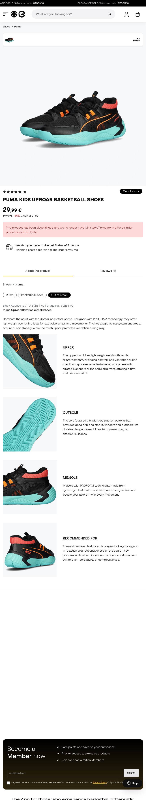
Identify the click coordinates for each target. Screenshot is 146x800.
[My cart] (137, 14)
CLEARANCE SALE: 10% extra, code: (105, 3)
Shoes (6, 26)
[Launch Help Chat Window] (132, 783)
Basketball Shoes (32, 294)
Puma (17, 26)
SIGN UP (131, 773)
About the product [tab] (37, 270)
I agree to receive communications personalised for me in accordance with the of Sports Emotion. (68, 782)
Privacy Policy (100, 782)
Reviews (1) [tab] (108, 270)
